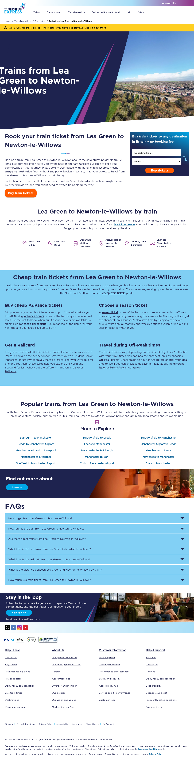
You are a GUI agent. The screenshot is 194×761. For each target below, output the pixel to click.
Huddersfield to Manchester (158, 437)
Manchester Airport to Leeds (158, 444)
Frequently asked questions (161, 700)
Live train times (13, 693)
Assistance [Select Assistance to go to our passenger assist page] (77, 724)
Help (129, 12)
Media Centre (92, 724)
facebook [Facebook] (13, 627)
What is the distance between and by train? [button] (55, 569)
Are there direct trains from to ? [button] (47, 538)
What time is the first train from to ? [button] (49, 549)
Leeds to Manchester (97, 444)
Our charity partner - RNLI (66, 664)
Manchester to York (97, 456)
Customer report (108, 700)
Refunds (150, 671)
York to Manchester (158, 463)
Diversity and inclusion (64, 685)
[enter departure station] (156, 152)
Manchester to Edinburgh (97, 450)
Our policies (58, 693)
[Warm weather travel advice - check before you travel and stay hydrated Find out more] (97, 27)
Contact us (11, 657)
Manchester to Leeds (158, 450)
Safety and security (109, 678)
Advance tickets (34, 316)
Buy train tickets (21, 193)
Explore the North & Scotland (106, 12)
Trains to (17, 487)
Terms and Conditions (148, 749)
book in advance (124, 224)
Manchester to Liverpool (36, 456)
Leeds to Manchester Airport (36, 444)
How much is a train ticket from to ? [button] (49, 579)
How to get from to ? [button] (40, 518)
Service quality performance (114, 693)
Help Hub (151, 657)
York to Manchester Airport (97, 463)
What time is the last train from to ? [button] (49, 559)
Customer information (112, 650)
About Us (58, 650)
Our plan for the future (64, 657)
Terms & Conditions (26, 724)
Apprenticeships (61, 678)
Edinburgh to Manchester (36, 437)
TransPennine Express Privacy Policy (23, 619)
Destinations (12, 700)
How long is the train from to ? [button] (46, 528)
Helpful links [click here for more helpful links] (12, 650)
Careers (56, 671)
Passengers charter (109, 664)
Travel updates (54, 12)
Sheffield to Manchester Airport (35, 463)
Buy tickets (159, 170)
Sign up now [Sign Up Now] (19, 612)
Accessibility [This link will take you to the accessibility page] (169, 3)
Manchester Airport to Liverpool (36, 450)
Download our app (15, 707)
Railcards (10, 371)
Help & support (155, 650)
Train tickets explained (17, 671)
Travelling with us (76, 12)
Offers (141, 12)
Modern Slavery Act (63, 707)
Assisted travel (154, 707)
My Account (108, 724)
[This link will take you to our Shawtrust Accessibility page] (48, 642)
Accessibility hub (108, 685)
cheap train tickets (113, 293)
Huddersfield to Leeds (97, 437)
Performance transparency (113, 671)
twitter (7, 627)
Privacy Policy (46, 724)
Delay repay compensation (20, 685)
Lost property (153, 685)
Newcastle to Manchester (158, 456)
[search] (156, 152)
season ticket (110, 312)
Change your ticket (156, 693)
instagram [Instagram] (19, 627)
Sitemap (9, 724)
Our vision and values (64, 700)
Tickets (36, 12)
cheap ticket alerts (34, 323)
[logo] (15, 15)
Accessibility (62, 724)
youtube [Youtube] (25, 627)
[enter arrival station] (156, 161)
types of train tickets (111, 367)
